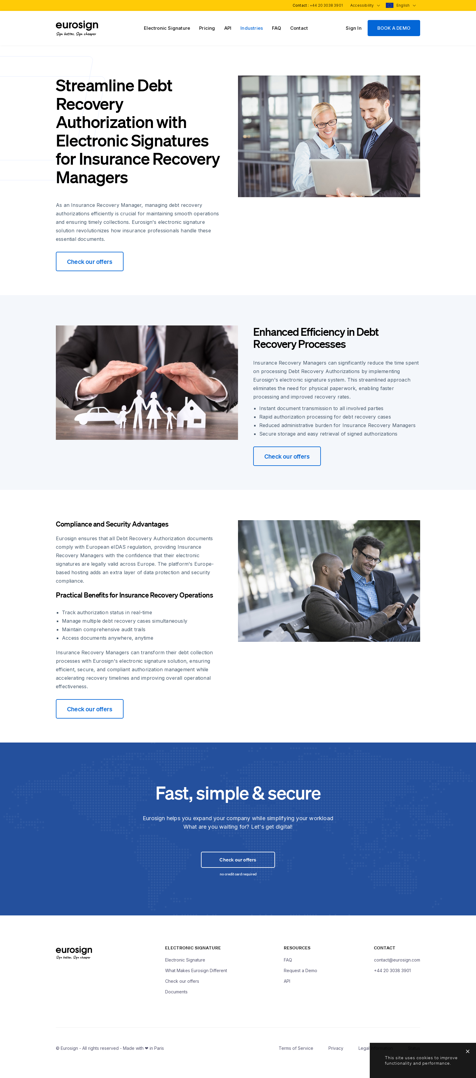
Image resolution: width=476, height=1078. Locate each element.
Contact (299, 28)
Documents (176, 1004)
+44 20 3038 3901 (324, 5)
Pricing (207, 28)
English (406, 5)
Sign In (353, 28)
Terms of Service (296, 1060)
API (228, 28)
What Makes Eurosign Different (196, 982)
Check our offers (89, 261)
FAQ (276, 28)
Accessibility (363, 5)
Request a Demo (300, 982)
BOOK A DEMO (393, 28)
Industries (251, 28)
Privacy (335, 1060)
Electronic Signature (167, 28)
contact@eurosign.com (397, 972)
